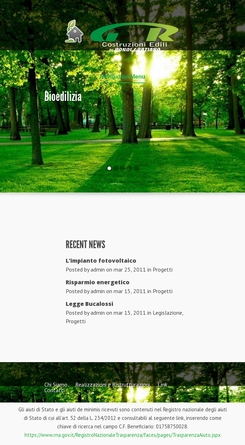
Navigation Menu (122, 77)
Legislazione (167, 312)
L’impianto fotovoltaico (101, 260)
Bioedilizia (63, 96)
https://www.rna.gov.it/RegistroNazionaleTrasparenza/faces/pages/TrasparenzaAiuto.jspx (122, 435)
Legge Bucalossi (89, 304)
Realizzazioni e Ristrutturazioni (112, 384)
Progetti (163, 269)
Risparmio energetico (98, 282)
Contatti (54, 390)
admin (98, 269)
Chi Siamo (55, 384)
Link (162, 384)
